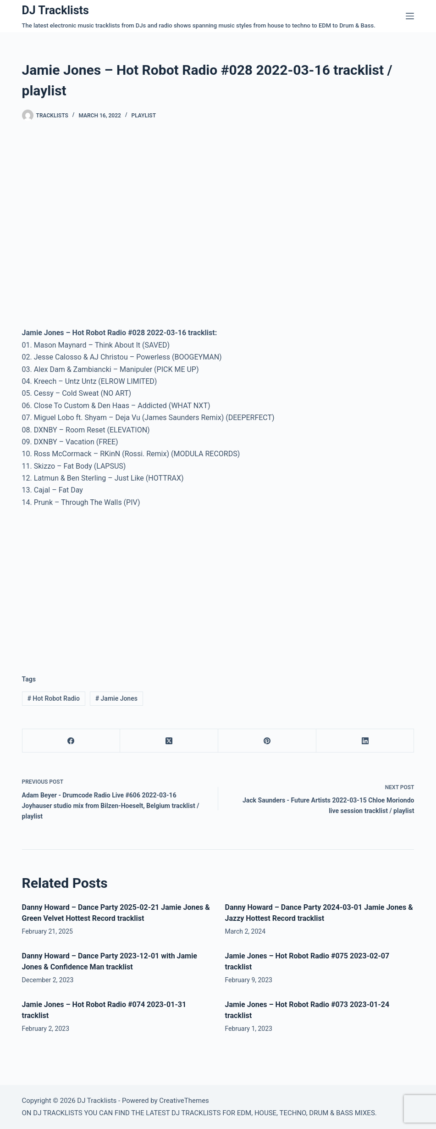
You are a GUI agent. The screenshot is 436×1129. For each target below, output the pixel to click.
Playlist (143, 115)
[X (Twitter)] (169, 741)
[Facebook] (71, 741)
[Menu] (410, 16)
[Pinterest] (267, 741)
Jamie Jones (116, 698)
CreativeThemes (184, 1100)
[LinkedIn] (365, 741)
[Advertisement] (99, 584)
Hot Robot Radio (53, 698)
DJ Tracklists (55, 10)
